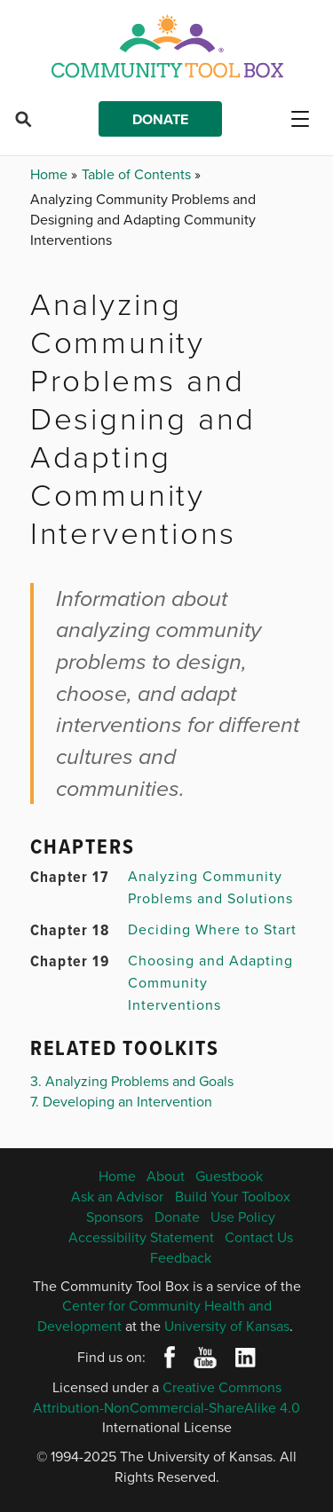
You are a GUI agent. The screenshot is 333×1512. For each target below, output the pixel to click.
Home (50, 174)
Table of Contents (138, 174)
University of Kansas (226, 1325)
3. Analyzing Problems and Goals (132, 1081)
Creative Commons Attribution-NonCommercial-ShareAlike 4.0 (166, 1397)
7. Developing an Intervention (121, 1101)
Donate (160, 119)
